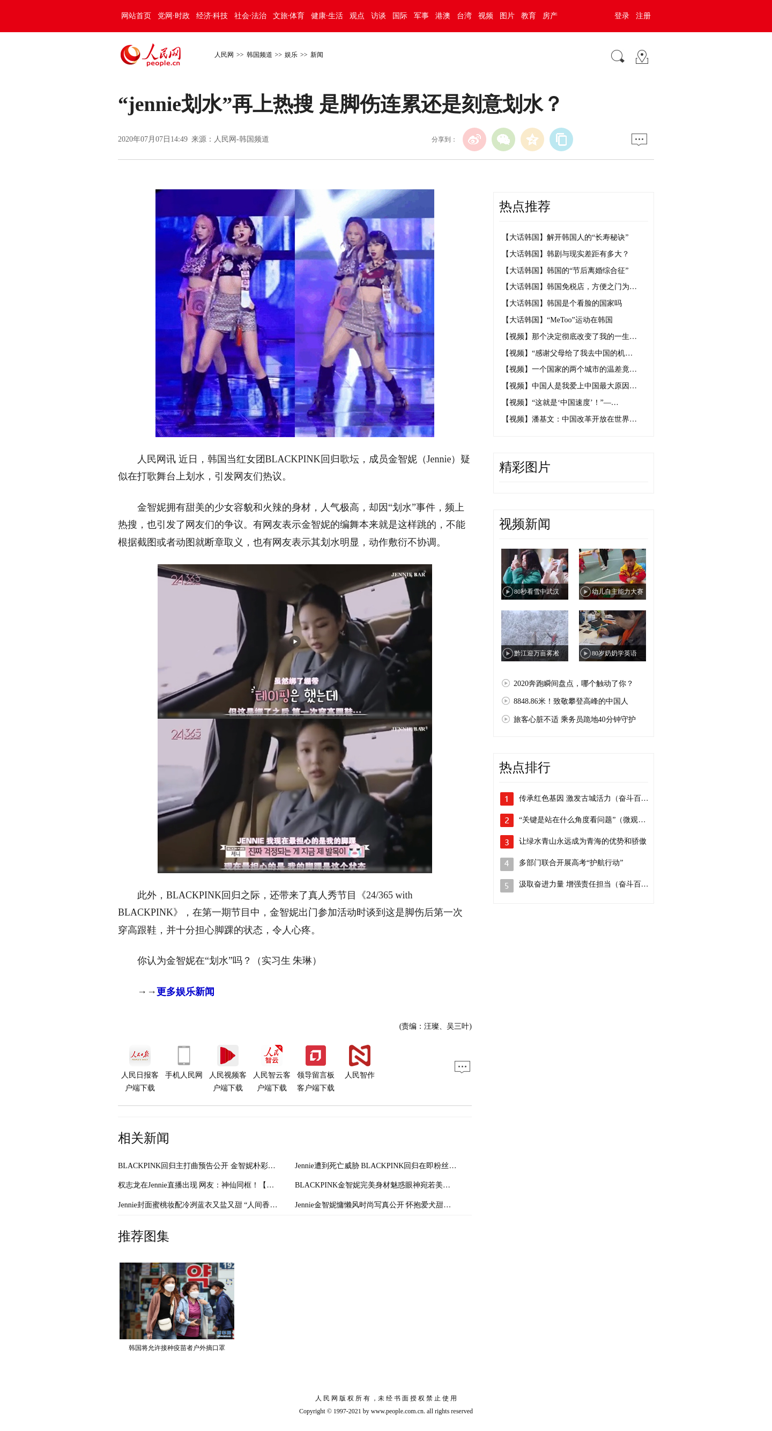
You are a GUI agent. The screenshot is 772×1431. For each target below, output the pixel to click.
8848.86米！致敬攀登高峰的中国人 (571, 701)
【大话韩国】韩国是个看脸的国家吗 (562, 303)
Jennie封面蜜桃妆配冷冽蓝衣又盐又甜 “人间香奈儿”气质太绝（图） (229, 1205)
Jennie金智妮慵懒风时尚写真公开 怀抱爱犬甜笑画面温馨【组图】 (403, 1205)
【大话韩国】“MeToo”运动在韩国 (557, 320)
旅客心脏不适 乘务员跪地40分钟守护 (575, 720)
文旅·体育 (289, 16)
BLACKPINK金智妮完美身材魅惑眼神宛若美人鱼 (376, 1185)
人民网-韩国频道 (241, 139)
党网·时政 (174, 16)
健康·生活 (327, 16)
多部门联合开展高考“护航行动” (571, 863)
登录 (621, 16)
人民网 (224, 54)
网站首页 (136, 16)
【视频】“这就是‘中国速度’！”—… (560, 403)
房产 (550, 16)
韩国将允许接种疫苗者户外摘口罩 (177, 1348)
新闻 (316, 54)
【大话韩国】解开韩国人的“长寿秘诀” (565, 237)
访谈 (378, 16)
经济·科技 (212, 16)
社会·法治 (250, 16)
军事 (421, 16)
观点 (357, 16)
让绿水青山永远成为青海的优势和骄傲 (583, 841)
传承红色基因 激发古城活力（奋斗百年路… (591, 798)
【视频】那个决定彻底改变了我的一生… (569, 337)
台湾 (464, 16)
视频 (485, 16)
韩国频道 (259, 54)
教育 (528, 16)
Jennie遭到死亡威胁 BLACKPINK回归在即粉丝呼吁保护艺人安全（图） (413, 1166)
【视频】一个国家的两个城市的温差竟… (569, 369)
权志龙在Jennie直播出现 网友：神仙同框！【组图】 (203, 1185)
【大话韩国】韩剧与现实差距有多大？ (565, 254)
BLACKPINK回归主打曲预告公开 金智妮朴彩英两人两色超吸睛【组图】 (238, 1166)
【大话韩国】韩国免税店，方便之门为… (569, 287)
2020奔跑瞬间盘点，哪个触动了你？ (574, 684)
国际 (399, 16)
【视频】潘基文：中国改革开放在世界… (569, 419)
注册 (643, 16)
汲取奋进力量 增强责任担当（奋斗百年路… (591, 884)
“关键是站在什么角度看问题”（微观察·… (587, 820)
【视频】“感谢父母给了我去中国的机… (567, 353)
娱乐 (291, 54)
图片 (507, 16)
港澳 (442, 16)
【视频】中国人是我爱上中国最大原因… (569, 386)
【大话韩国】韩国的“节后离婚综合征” (565, 271)
